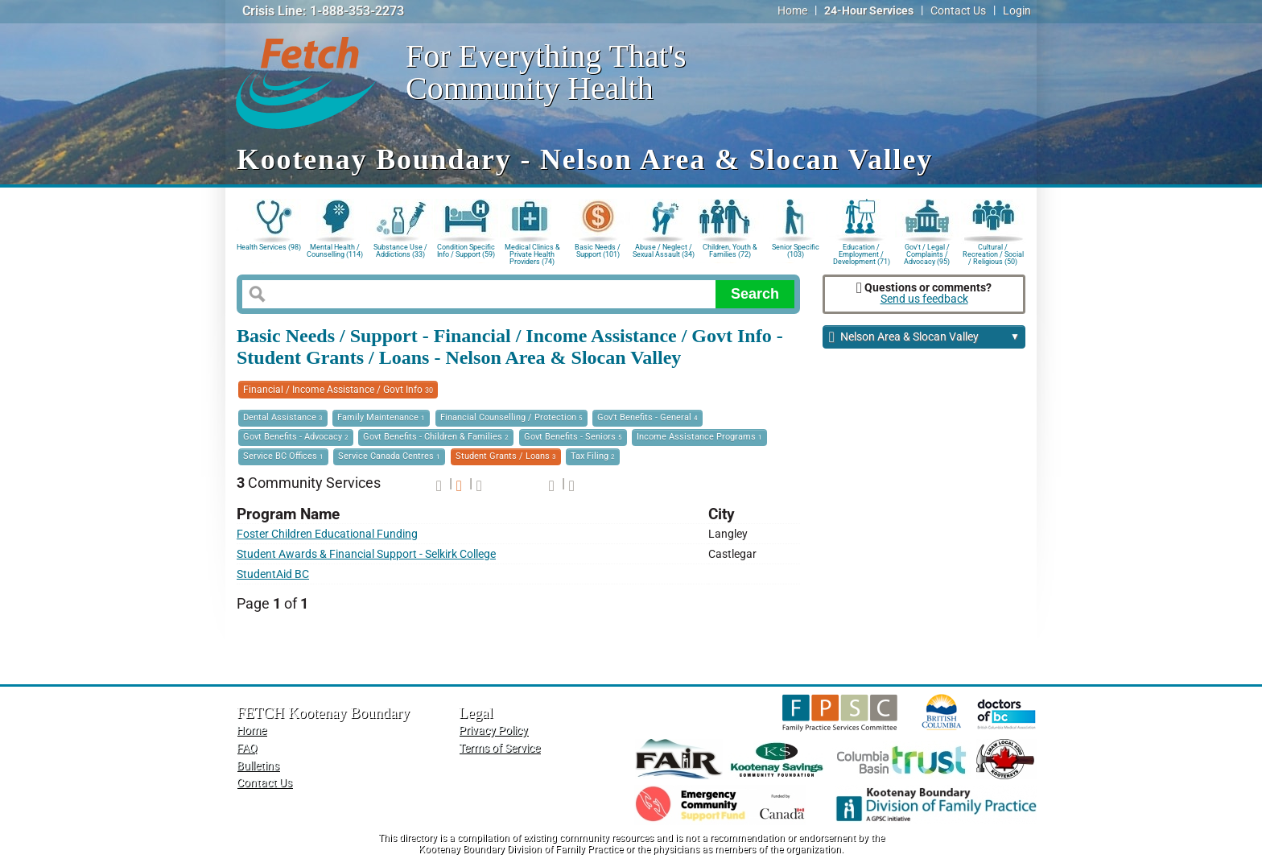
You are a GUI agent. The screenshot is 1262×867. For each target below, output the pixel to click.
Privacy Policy (493, 730)
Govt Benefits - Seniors (573, 436)
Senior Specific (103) (795, 250)
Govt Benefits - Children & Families (436, 436)
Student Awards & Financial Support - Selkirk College (366, 554)
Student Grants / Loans (506, 456)
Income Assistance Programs (699, 436)
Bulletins (258, 766)
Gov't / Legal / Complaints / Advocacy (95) (927, 253)
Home (792, 11)
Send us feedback (924, 299)
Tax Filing (593, 456)
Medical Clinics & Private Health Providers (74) (532, 253)
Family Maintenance (381, 417)
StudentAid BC (273, 574)
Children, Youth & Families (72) (730, 250)
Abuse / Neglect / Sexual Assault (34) (664, 250)
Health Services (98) (269, 247)
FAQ (247, 748)
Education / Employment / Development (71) (861, 253)
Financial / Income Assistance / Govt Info (338, 389)
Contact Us (958, 11)
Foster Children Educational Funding (327, 534)
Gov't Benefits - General (647, 417)
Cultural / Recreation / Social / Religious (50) (993, 253)
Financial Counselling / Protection (511, 417)
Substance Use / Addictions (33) (400, 250)
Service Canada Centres (389, 456)
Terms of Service (499, 748)
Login (1017, 11)
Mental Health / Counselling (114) (335, 250)
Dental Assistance (283, 417)
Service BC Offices (283, 456)
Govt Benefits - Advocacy (295, 436)
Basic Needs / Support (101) (598, 250)
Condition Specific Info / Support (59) (466, 250)
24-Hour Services (869, 11)
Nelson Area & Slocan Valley (924, 337)
